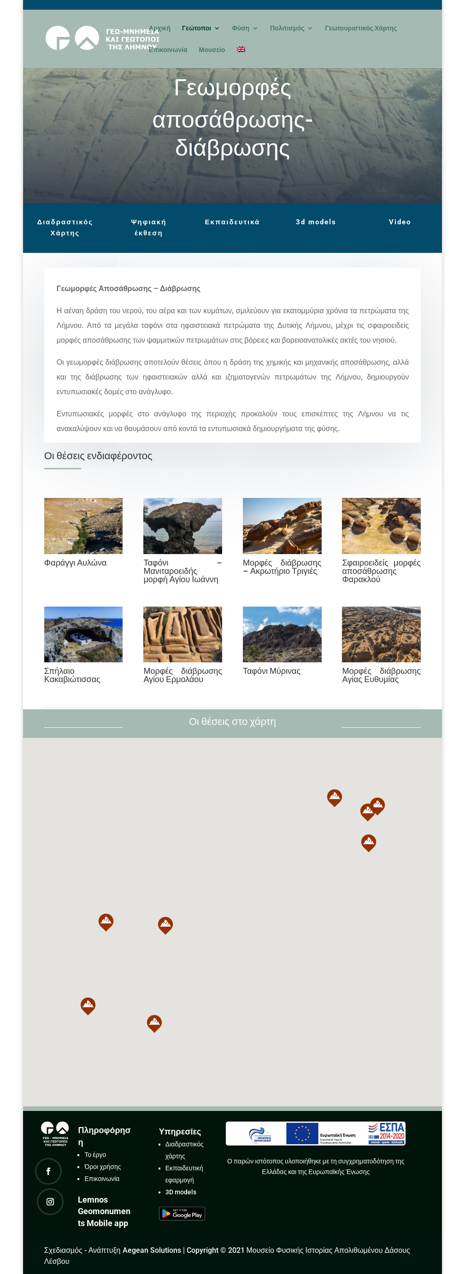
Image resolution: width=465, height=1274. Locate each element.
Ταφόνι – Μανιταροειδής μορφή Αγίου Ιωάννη (182, 571)
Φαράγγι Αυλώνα (75, 562)
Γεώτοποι (196, 28)
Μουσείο (212, 50)
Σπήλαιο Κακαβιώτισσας (72, 675)
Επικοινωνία (168, 50)
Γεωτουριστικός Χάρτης (361, 28)
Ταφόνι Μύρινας (271, 671)
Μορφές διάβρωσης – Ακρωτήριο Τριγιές (282, 567)
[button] (165, 926)
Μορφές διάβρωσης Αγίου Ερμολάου (182, 675)
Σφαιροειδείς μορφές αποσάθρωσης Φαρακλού (381, 571)
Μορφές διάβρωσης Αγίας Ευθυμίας (381, 675)
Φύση (240, 28)
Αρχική (160, 28)
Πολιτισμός (287, 28)
